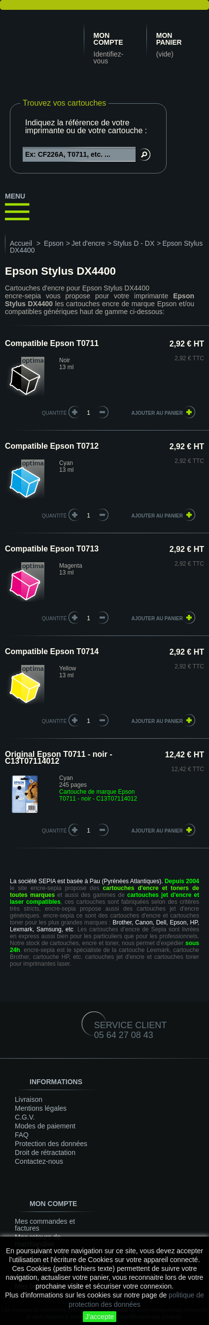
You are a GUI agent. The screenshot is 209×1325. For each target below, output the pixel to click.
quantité (54, 413)
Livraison (28, 1099)
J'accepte (99, 1317)
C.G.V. (25, 1117)
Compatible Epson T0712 (52, 446)
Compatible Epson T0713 (52, 549)
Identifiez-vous (109, 57)
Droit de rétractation (45, 1152)
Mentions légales (41, 1108)
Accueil (21, 243)
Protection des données (51, 1144)
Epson (54, 243)
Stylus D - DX (133, 243)
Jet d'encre (88, 243)
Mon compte (108, 38)
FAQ (22, 1135)
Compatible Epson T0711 (52, 343)
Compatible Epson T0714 (52, 651)
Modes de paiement (45, 1126)
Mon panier (169, 38)
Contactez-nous (39, 1161)
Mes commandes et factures (45, 1225)
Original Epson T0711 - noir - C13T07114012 (58, 757)
